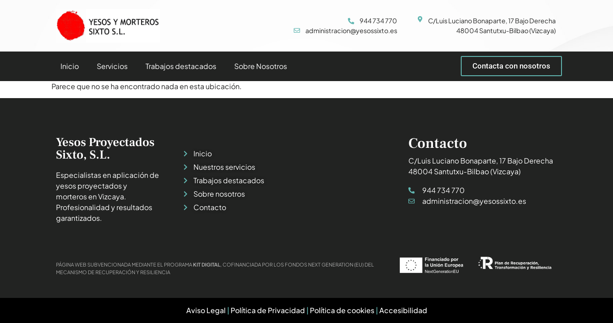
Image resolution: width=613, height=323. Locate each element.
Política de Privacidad (268, 310)
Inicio (69, 66)
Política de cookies (342, 310)
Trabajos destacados (181, 66)
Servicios (112, 66)
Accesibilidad (403, 310)
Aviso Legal (206, 310)
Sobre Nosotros (260, 66)
